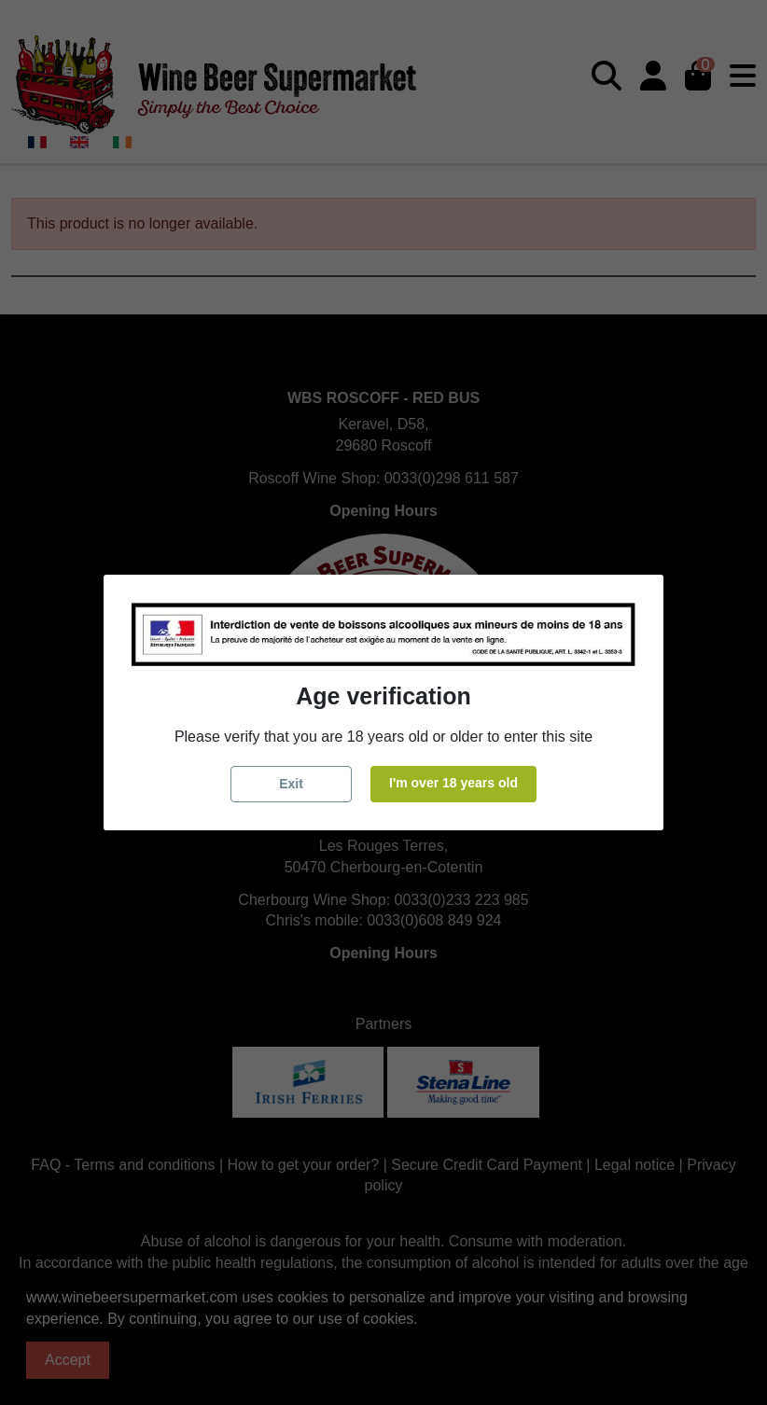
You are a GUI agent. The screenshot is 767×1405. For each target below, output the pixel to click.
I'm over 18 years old (453, 782)
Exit (291, 783)
